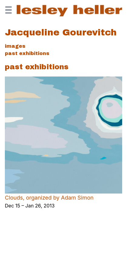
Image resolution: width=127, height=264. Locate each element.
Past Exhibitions (27, 53)
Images (15, 46)
